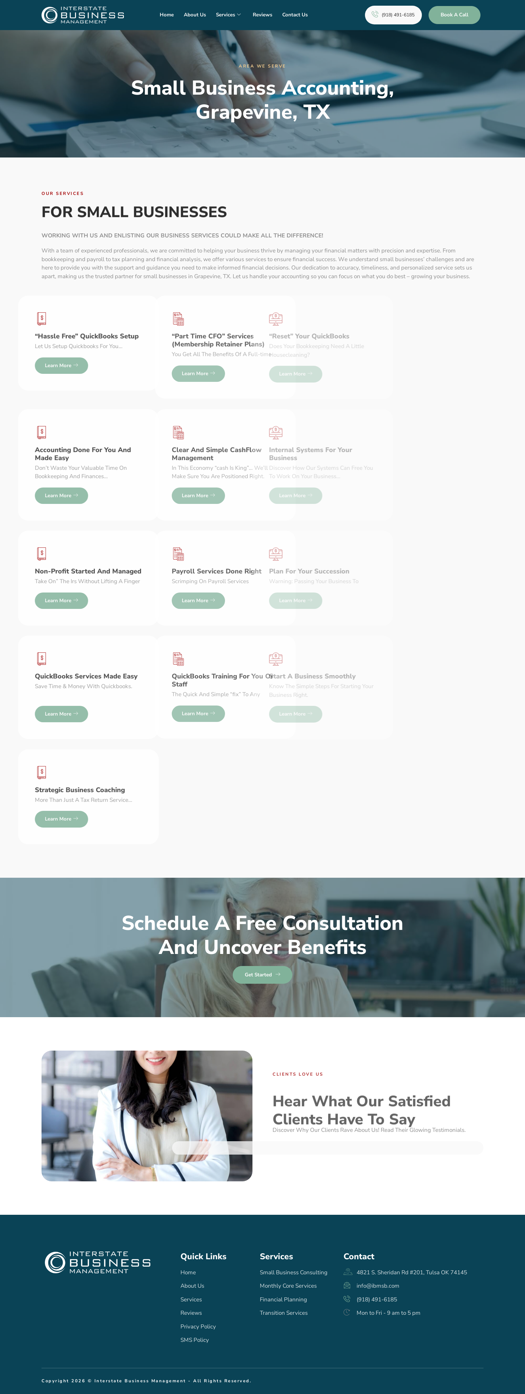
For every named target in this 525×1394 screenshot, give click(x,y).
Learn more (107, 373)
